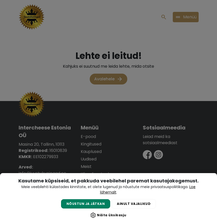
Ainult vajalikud (134, 204)
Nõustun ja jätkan (85, 204)
